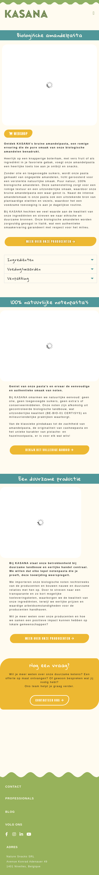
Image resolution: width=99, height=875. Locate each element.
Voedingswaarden (24, 269)
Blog (10, 811)
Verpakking (18, 278)
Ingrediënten (20, 259)
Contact (13, 786)
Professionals (19, 798)
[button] (94, 13)
